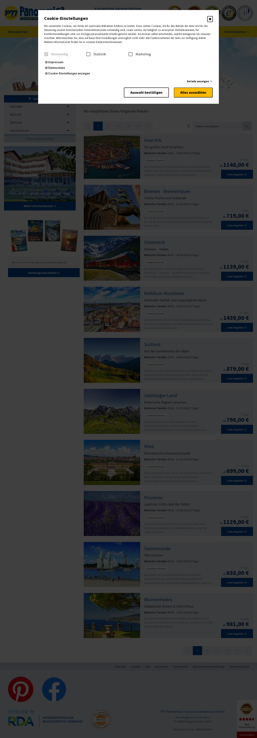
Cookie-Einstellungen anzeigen (67, 73)
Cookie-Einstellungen (66, 18)
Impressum (54, 62)
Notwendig (56, 54)
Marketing (139, 54)
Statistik (96, 54)
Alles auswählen (193, 92)
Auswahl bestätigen (146, 92)
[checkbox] (46, 54)
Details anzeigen (198, 81)
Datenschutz (55, 67)
